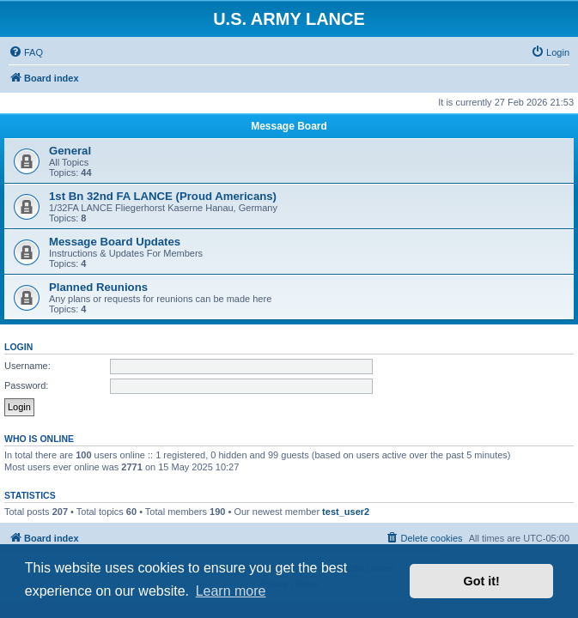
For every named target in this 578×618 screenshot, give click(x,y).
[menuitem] (26, 52)
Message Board (289, 126)
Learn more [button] (231, 591)
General (70, 150)
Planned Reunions (98, 287)
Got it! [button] (482, 581)
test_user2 (345, 511)
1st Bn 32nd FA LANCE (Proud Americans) (163, 196)
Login (18, 347)
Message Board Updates (114, 241)
